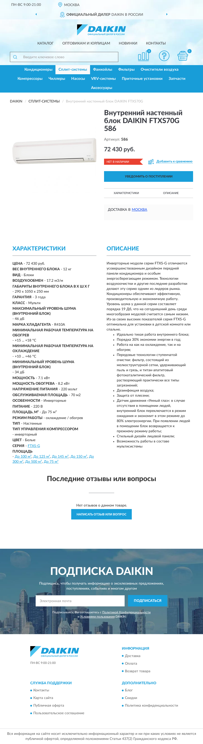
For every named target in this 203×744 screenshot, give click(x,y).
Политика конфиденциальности (151, 705)
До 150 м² (78, 456)
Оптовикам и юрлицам (86, 43)
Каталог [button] (45, 43)
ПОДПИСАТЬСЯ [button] (148, 601)
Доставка (132, 656)
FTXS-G (34, 446)
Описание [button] (171, 193)
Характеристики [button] (126, 193)
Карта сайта (43, 698)
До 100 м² (23, 456)
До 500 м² (33, 462)
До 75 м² (51, 462)
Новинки (128, 43)
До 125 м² (41, 456)
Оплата (131, 663)
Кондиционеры (38, 69)
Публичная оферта (48, 705)
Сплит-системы (73, 69)
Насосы (78, 79)
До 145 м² (60, 456)
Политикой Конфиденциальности (126, 612)
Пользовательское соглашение (58, 713)
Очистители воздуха (160, 69)
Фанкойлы (102, 69)
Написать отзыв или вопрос (101, 514)
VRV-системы (103, 79)
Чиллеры (57, 79)
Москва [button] (139, 210)
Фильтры (126, 69)
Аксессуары (101, 88)
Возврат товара (137, 671)
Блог (129, 690)
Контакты (156, 43)
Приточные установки (142, 79)
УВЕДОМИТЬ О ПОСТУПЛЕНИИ (148, 176)
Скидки (131, 698)
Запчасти (177, 79)
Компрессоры (30, 79)
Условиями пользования (97, 616)
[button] (164, 56)
